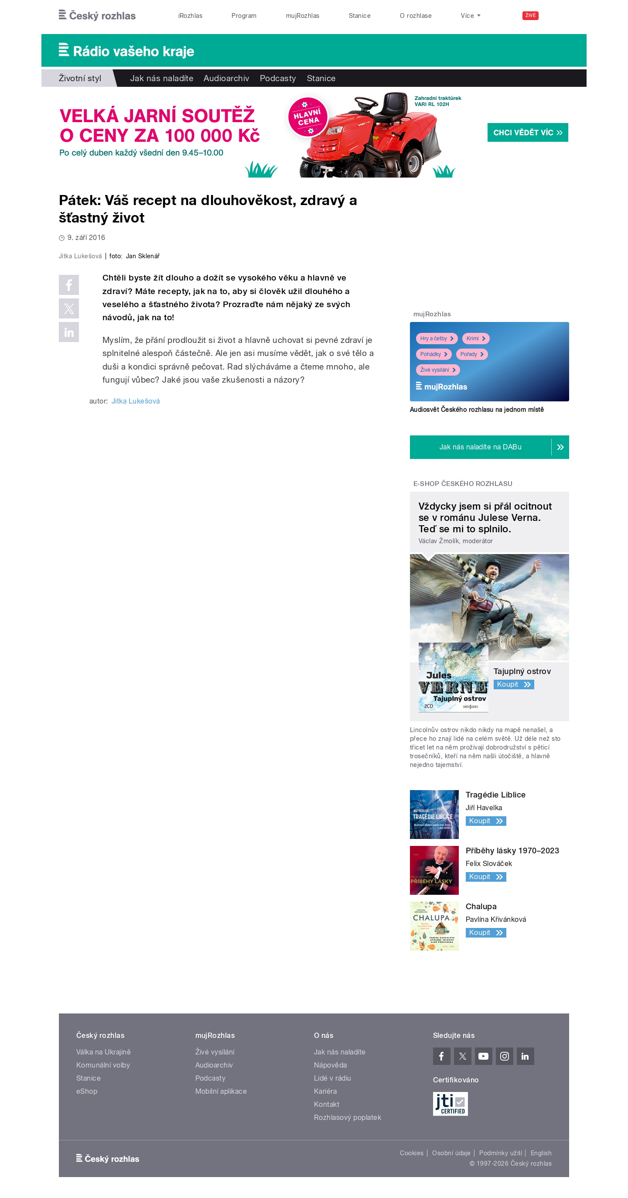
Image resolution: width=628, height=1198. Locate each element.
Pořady (472, 354)
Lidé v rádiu (333, 1078)
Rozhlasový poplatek (347, 1117)
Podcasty (278, 78)
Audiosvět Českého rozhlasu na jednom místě (477, 409)
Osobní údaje (451, 1153)
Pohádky (433, 354)
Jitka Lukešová (136, 586)
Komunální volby (103, 1065)
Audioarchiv (226, 78)
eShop (86, 1091)
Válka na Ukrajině (103, 1052)
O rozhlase (416, 15)
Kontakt (326, 1104)
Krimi (476, 338)
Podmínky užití (500, 1153)
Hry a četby (437, 338)
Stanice (360, 15)
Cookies (411, 1153)
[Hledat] (557, 15)
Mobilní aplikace (221, 1091)
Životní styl (80, 78)
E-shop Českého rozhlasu (463, 484)
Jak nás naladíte (162, 78)
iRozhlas (190, 15)
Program (244, 15)
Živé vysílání (438, 370)
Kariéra (325, 1091)
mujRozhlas (303, 15)
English (541, 1153)
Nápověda (330, 1065)
